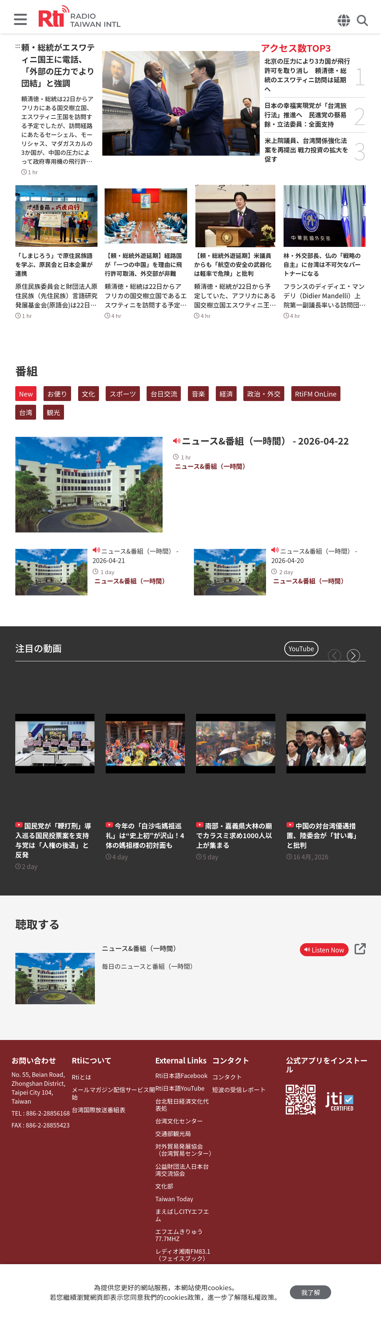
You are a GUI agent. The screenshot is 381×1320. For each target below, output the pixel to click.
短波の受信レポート (239, 1089)
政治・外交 (264, 393)
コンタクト (230, 1060)
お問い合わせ (34, 1060)
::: (17, 45)
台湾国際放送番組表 (98, 1109)
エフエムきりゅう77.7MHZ (179, 1235)
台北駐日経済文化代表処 (182, 1105)
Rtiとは (82, 1077)
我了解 (310, 1292)
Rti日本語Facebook (181, 1075)
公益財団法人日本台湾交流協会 (182, 1170)
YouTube (301, 648)
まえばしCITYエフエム (182, 1215)
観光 (53, 412)
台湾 (25, 412)
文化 (88, 393)
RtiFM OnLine (316, 393)
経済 (226, 393)
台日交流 (163, 393)
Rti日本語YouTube (180, 1088)
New (26, 393)
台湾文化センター (179, 1121)
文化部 (164, 1186)
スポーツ (122, 393)
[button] (353, 655)
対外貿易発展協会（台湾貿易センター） (183, 1150)
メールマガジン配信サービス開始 (113, 1093)
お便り (57, 393)
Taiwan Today (174, 1198)
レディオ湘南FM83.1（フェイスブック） (182, 1255)
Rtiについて (92, 1060)
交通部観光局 (173, 1133)
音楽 (198, 393)
